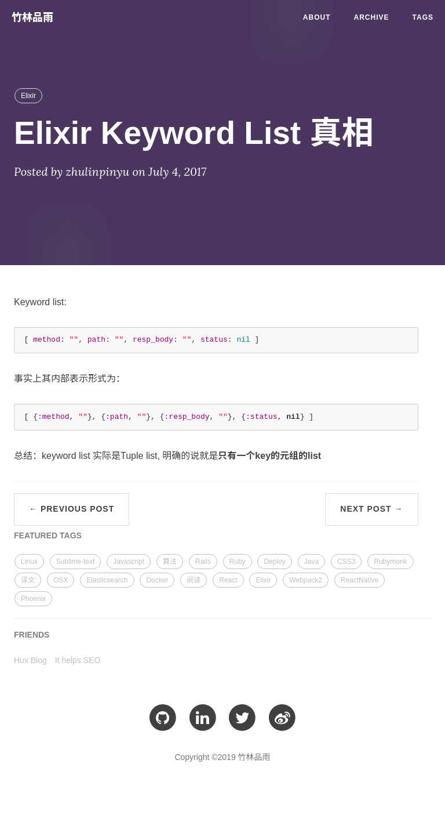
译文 (28, 580)
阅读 (193, 580)
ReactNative (359, 580)
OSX (60, 580)
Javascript (128, 562)
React (228, 580)
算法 (170, 562)
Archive (371, 17)
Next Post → (371, 508)
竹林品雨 (32, 17)
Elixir (28, 96)
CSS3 (346, 562)
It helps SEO (78, 660)
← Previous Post (71, 508)
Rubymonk (390, 562)
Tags (423, 17)
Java (311, 562)
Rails (203, 562)
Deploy (274, 562)
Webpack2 (305, 580)
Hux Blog (30, 660)
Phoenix (33, 599)
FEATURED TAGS (48, 535)
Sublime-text (75, 562)
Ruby (237, 562)
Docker (157, 580)
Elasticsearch (106, 580)
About (317, 17)
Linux (29, 562)
